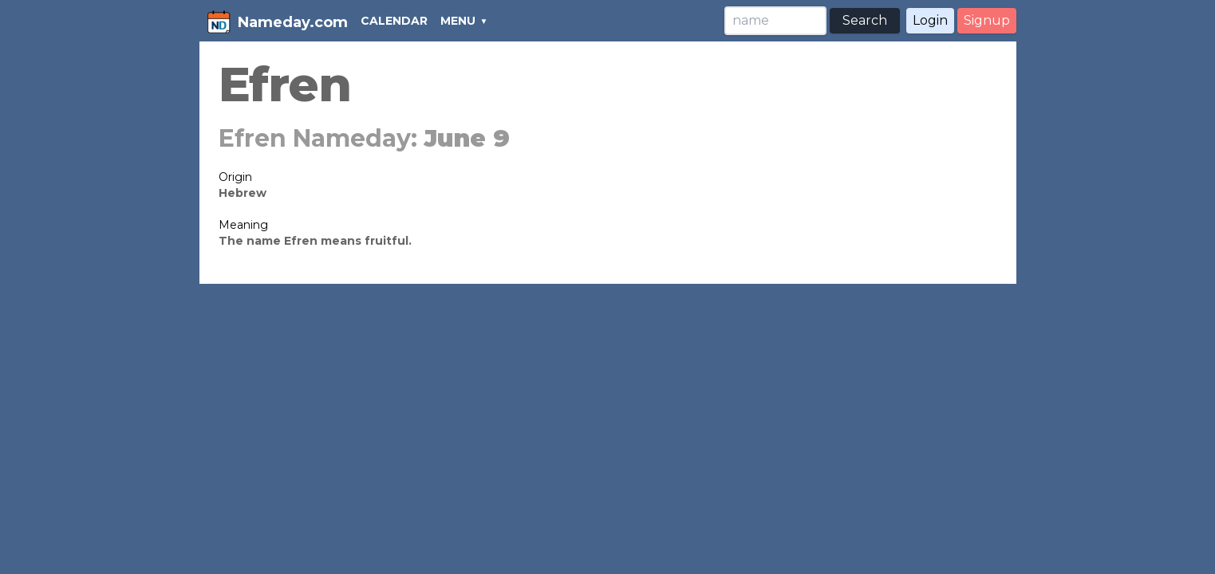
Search (864, 20)
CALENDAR (394, 21)
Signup (987, 20)
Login (930, 20)
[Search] (775, 20)
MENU (457, 21)
